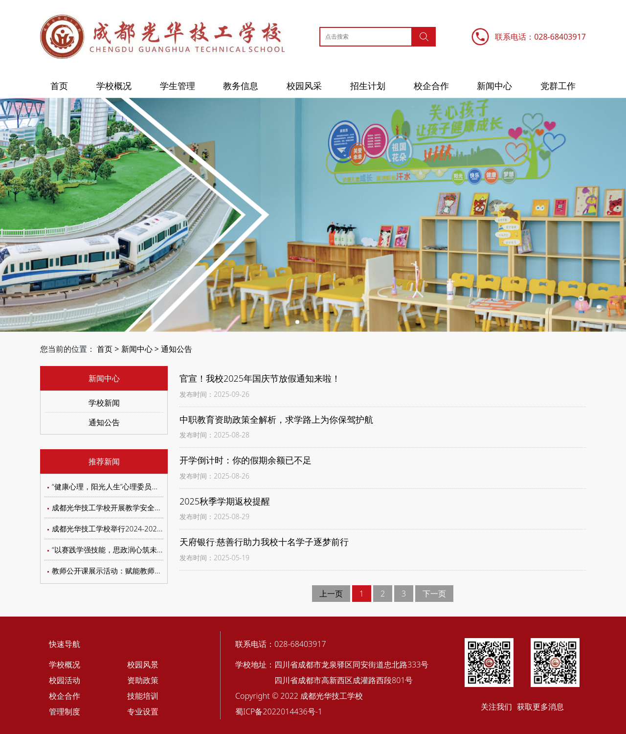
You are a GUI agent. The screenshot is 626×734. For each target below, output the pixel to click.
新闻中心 (494, 86)
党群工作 (558, 86)
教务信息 (240, 86)
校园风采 (304, 86)
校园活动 (64, 680)
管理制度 (64, 711)
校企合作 (431, 86)
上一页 (331, 593)
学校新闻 (104, 402)
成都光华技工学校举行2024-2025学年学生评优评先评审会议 (150, 528)
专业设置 (142, 711)
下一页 (434, 593)
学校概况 (114, 86)
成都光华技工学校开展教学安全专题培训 (118, 507)
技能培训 (142, 695)
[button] (297, 322)
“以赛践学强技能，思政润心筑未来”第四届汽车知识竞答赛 (146, 549)
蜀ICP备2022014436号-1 (278, 711)
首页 (59, 86)
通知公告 (176, 349)
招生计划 (367, 86)
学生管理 (177, 86)
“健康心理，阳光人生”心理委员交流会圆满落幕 (127, 486)
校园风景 (142, 664)
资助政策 (142, 680)
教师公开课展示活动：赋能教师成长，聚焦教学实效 (136, 570)
